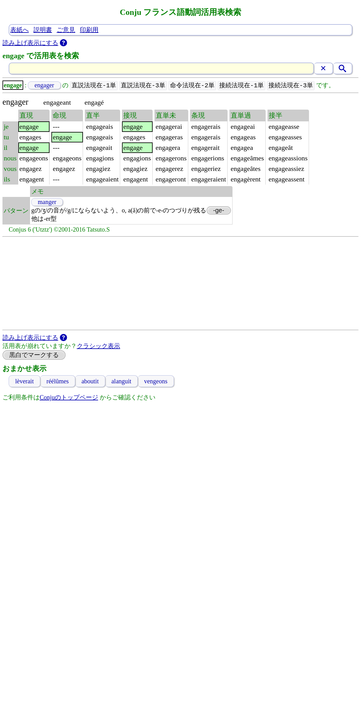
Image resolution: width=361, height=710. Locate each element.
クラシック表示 (98, 346)
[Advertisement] (180, 283)
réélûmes (57, 381)
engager (44, 85)
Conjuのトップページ (69, 397)
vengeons (155, 381)
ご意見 (66, 29)
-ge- (218, 210)
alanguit (121, 381)
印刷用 (89, 29)
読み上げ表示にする (30, 42)
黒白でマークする (34, 355)
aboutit (90, 381)
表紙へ (19, 29)
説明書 (42, 29)
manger (47, 202)
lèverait (24, 381)
